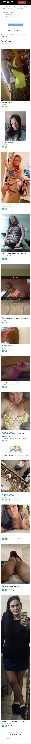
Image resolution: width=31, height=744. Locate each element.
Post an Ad (22, 2)
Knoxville (23, 6)
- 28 (18, 586)
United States (9, 6)
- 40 (9, 436)
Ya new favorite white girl (9, 383)
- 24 (27, 318)
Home (2, 6)
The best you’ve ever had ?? (9, 586)
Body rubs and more (7, 142)
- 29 (22, 535)
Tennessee (16, 6)
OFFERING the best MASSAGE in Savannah (13, 721)
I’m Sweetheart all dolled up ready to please (14, 318)
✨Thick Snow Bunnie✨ (8, 205)
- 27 (21, 347)
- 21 (11, 102)
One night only (6, 102)
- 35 (25, 721)
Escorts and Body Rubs (6, 8)
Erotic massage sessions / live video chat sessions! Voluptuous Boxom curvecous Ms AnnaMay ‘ (13, 435)
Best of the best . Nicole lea (9, 495)
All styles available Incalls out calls (11, 535)
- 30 (14, 142)
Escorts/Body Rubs (18, 8)
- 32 (10, 255)
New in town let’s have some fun (11, 347)
